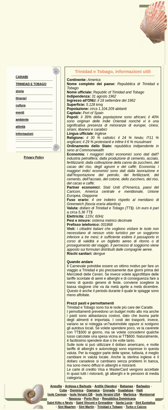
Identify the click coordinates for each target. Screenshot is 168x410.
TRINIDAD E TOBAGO (31, 84)
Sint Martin (86, 407)
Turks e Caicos (136, 407)
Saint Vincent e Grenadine (94, 402)
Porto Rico (91, 398)
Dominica (76, 390)
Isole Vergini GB (81, 394)
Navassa (75, 398)
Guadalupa (125, 390)
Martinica (129, 394)
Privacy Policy (34, 157)
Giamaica (92, 390)
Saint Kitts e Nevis (60, 402)
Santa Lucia (124, 402)
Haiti (139, 390)
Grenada (109, 390)
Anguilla (56, 386)
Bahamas (126, 386)
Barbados (143, 386)
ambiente (22, 119)
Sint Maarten (67, 407)
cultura (20, 105)
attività (20, 126)
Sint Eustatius (145, 402)
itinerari (21, 98)
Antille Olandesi (105, 386)
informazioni (24, 133)
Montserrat (147, 394)
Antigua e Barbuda (78, 386)
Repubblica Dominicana (118, 398)
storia (20, 91)
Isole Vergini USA (108, 394)
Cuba (63, 390)
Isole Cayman (57, 394)
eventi (20, 112)
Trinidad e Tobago (109, 407)
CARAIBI (22, 77)
